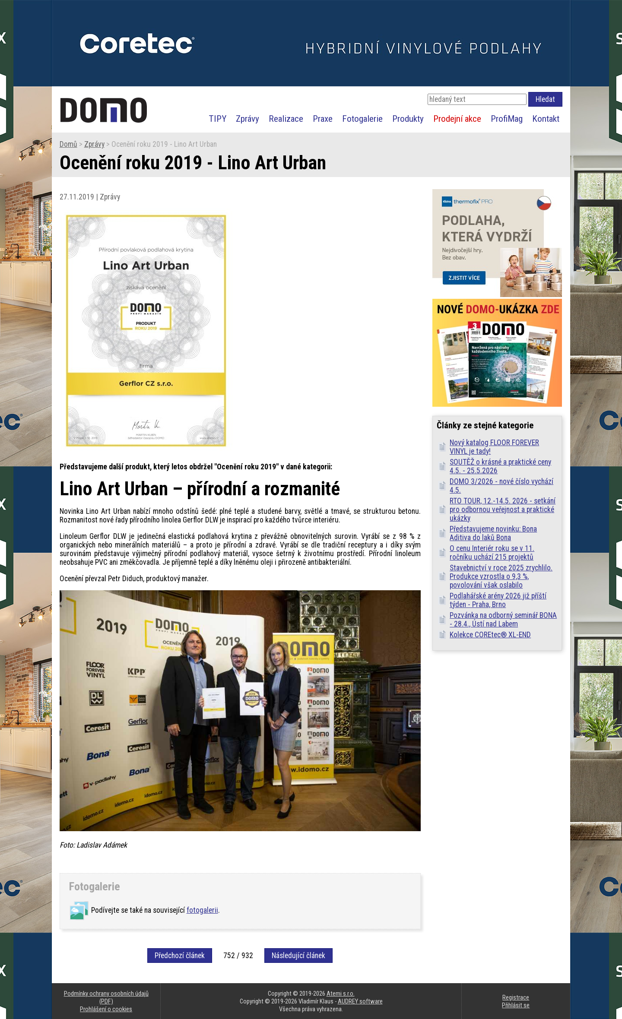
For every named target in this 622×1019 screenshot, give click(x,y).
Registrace (515, 997)
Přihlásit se (516, 1005)
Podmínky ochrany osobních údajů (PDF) (106, 997)
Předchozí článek (180, 955)
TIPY (217, 118)
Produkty (408, 118)
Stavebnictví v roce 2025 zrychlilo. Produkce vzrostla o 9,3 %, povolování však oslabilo (501, 576)
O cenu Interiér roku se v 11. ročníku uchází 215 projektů (492, 552)
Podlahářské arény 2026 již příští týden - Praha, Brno (498, 600)
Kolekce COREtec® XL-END (490, 634)
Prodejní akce (457, 118)
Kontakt (545, 118)
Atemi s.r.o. (341, 993)
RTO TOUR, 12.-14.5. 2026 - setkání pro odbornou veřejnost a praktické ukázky (502, 509)
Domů (68, 144)
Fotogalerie (362, 118)
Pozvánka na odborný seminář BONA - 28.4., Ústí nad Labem (503, 619)
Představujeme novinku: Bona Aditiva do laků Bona (493, 533)
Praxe (323, 118)
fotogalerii (202, 910)
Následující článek (298, 955)
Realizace (286, 118)
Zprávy (247, 118)
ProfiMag (507, 118)
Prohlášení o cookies (106, 1009)
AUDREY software (360, 1001)
